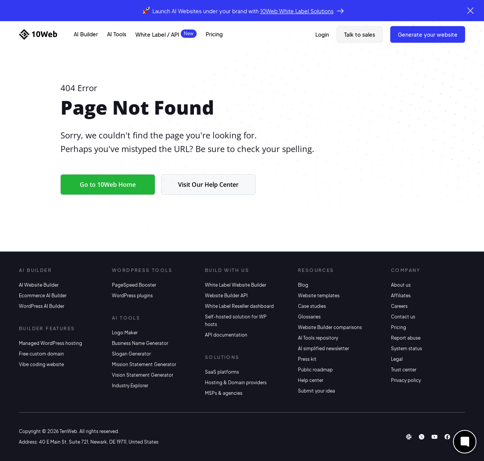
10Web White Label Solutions (297, 11)
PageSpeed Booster (134, 285)
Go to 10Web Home (108, 184)
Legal (397, 359)
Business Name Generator (140, 343)
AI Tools (116, 34)
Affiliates (401, 295)
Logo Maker (125, 332)
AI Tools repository (318, 338)
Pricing (214, 34)
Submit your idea (316, 391)
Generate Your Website (428, 34)
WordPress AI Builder (41, 306)
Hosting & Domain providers (236, 382)
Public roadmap (315, 370)
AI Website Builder (39, 285)
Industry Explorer (130, 385)
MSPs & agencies (223, 393)
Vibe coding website (41, 364)
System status (406, 348)
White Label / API (157, 34)
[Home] (38, 34)
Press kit (307, 359)
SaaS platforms (222, 372)
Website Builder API (226, 295)
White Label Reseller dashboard (239, 306)
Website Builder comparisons (330, 327)
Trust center (403, 370)
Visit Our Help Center (208, 184)
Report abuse (405, 338)
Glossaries (309, 317)
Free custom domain (41, 354)
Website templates (319, 295)
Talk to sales (359, 34)
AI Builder (86, 34)
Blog (303, 285)
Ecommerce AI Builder (43, 295)
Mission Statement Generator (144, 364)
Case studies (312, 306)
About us (401, 285)
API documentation (226, 335)
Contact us (403, 317)
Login (322, 34)
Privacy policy (406, 380)
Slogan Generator (131, 354)
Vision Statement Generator (142, 375)
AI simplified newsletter (323, 348)
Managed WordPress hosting (50, 343)
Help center (310, 380)
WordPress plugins (132, 295)
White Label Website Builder (235, 285)
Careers (399, 306)
